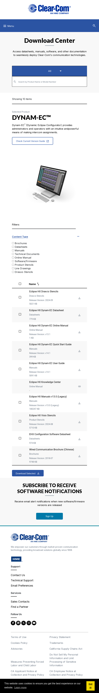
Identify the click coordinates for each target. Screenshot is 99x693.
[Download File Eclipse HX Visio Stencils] (79, 422)
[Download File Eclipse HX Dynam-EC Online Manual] (79, 332)
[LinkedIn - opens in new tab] (18, 622)
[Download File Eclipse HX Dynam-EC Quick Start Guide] (79, 351)
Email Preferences (22, 585)
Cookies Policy (19, 642)
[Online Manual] (13, 258)
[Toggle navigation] (8, 26)
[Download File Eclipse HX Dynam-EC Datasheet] (79, 315)
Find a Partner (19, 606)
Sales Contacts (20, 601)
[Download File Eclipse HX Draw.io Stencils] (79, 298)
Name (32, 284)
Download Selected (25, 473)
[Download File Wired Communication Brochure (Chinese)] (79, 456)
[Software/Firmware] (13, 261)
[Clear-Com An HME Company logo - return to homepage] (30, 537)
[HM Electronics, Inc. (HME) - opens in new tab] (17, 559)
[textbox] (49, 80)
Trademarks (56, 642)
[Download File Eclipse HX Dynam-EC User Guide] (79, 370)
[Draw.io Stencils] (13, 272)
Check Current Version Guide (32, 141)
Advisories (16, 648)
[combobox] (49, 81)
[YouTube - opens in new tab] (34, 622)
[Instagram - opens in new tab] (29, 622)
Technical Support (22, 580)
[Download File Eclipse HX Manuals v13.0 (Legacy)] (79, 403)
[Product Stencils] (13, 265)
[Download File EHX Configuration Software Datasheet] (79, 439)
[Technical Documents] (13, 254)
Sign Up (49, 516)
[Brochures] (13, 243)
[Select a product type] (49, 71)
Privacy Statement (60, 637)
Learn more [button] (20, 687)
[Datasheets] (13, 247)
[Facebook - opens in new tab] (13, 622)
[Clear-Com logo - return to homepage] (49, 9)
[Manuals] (13, 250)
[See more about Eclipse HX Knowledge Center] (79, 386)
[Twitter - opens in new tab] (23, 622)
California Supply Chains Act (66, 648)
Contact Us (18, 575)
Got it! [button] (90, 686)
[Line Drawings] (13, 268)
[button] (94, 26)
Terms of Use (18, 637)
